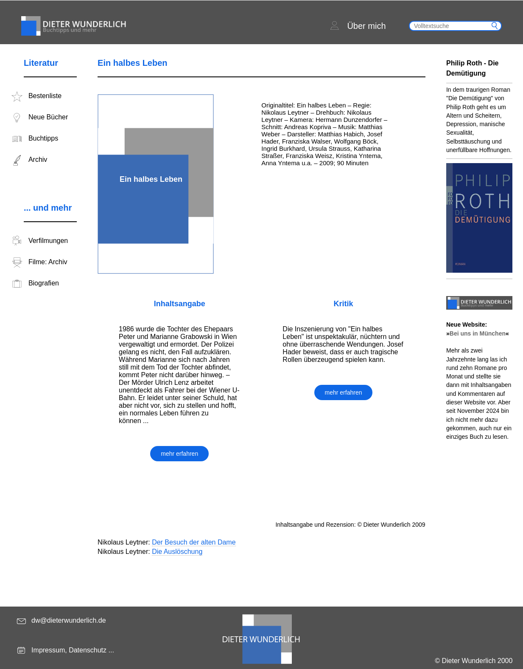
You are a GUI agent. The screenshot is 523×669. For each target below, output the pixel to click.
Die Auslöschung (177, 551)
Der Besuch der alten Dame (193, 542)
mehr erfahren (179, 453)
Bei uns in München (478, 333)
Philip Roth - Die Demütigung (472, 68)
